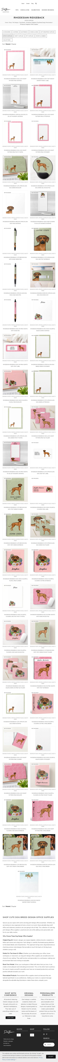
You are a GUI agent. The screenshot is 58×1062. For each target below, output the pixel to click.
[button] (36, 3)
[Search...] (49, 1045)
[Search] (45, 1045)
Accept (50, 1056)
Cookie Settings (11, 1060)
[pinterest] (46, 1034)
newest (8, 44)
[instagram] (44, 1034)
